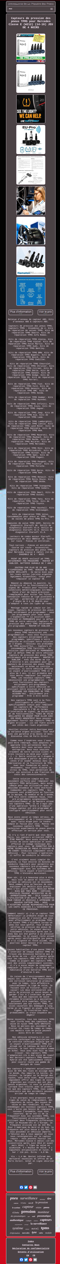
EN (27, 1255)
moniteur (43, 1212)
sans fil (30, 1203)
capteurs (46, 1220)
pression (28, 1211)
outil (33, 1216)
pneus (46, 1207)
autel (35, 1228)
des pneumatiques (18, 1216)
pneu (14, 1198)
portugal (26, 1224)
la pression (41, 1202)
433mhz (15, 1212)
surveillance (29, 1198)
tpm (29, 1216)
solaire (38, 1207)
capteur (28, 1207)
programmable (18, 1224)
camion (16, 1203)
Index (31, 1241)
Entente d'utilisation (31, 1252)
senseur (42, 1199)
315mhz (23, 1203)
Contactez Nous (30, 1245)
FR (34, 1255)
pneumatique (44, 1215)
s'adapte (28, 1221)
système (17, 1228)
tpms (45, 1228)
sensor (27, 1229)
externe (36, 1221)
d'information (15, 1233)
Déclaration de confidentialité (30, 1248)
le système (16, 1208)
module (48, 1233)
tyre (34, 1232)
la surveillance (39, 1223)
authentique (16, 1220)
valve (41, 1233)
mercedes (26, 1233)
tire (49, 1198)
